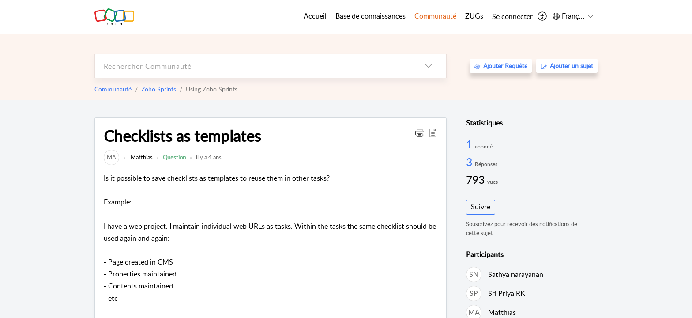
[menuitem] (512, 17)
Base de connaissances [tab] (370, 16)
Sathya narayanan (515, 274)
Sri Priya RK (506, 293)
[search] (253, 66)
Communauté (113, 89)
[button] (419, 132)
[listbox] (428, 66)
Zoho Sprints (158, 89)
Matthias (141, 157)
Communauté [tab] (435, 16)
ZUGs (474, 16)
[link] (111, 157)
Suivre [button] (480, 207)
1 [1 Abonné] (470, 143)
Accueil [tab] (315, 16)
